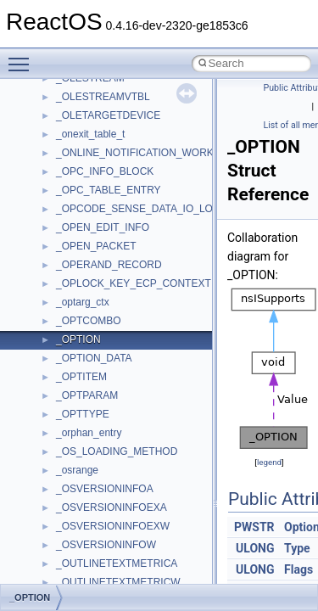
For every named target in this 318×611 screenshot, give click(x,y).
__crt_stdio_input (94, 447)
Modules (48, 372)
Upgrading (52, 111)
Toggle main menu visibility (22, 56)
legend (269, 462)
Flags (298, 569)
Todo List (49, 335)
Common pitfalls (65, 186)
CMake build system (74, 167)
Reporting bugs (63, 223)
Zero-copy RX (60, 242)
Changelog (53, 130)
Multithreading (60, 279)
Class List (64, 428)
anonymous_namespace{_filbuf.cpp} (138, 522)
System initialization (73, 260)
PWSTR (254, 527)
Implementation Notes (78, 316)
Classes (47, 410)
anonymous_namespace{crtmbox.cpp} (142, 578)
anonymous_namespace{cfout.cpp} (135, 559)
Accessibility (83, 503)
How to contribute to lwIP (85, 148)
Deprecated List (64, 354)
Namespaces (58, 391)
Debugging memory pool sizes (97, 204)
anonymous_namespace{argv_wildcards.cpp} (158, 541)
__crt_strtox (82, 484)
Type (297, 548)
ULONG (255, 548)
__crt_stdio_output (98, 466)
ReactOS (36, 92)
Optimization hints (69, 298)
